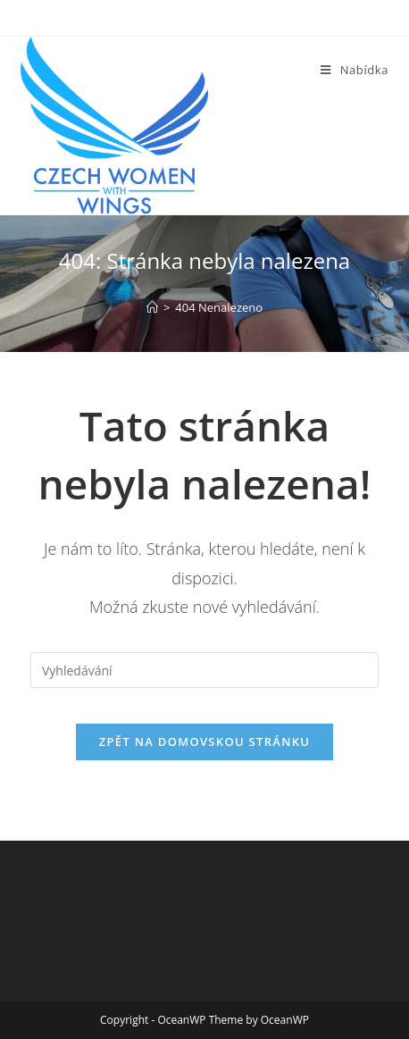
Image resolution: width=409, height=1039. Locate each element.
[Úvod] (152, 307)
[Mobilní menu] (354, 70)
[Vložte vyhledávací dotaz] (204, 670)
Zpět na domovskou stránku (204, 741)
